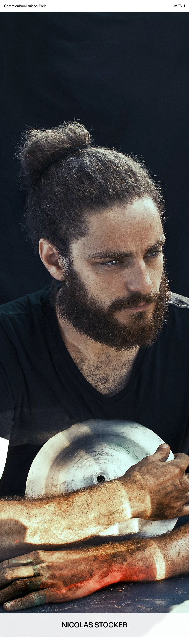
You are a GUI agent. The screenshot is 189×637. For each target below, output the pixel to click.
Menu (179, 5)
